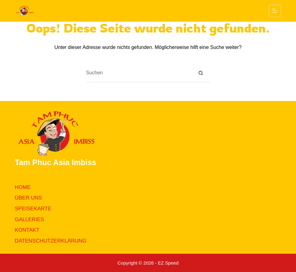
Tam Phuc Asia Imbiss (55, 162)
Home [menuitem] (23, 187)
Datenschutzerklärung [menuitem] (50, 241)
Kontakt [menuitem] (27, 230)
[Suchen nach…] (139, 73)
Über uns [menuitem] (28, 198)
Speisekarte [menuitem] (33, 209)
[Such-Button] (201, 73)
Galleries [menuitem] (29, 219)
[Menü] (275, 11)
